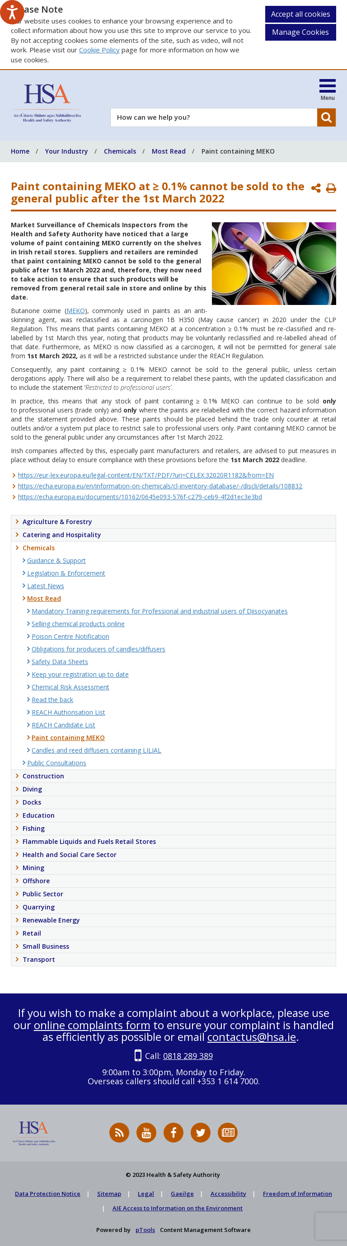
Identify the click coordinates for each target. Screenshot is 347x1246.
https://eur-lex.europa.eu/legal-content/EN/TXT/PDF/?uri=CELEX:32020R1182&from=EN (146, 475)
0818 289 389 (188, 1055)
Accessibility (228, 1194)
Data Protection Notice (47, 1194)
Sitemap (109, 1194)
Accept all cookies (300, 14)
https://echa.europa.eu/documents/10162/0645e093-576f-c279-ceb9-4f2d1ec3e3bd (140, 496)
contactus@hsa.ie (251, 1036)
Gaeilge (182, 1194)
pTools (145, 1230)
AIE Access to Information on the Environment (178, 1208)
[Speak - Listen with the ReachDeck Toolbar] (12, 12)
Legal (146, 1194)
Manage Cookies (300, 32)
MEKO (75, 310)
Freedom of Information (297, 1194)
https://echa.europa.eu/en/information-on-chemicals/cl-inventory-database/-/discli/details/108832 (160, 486)
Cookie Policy (99, 49)
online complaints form (92, 1024)
